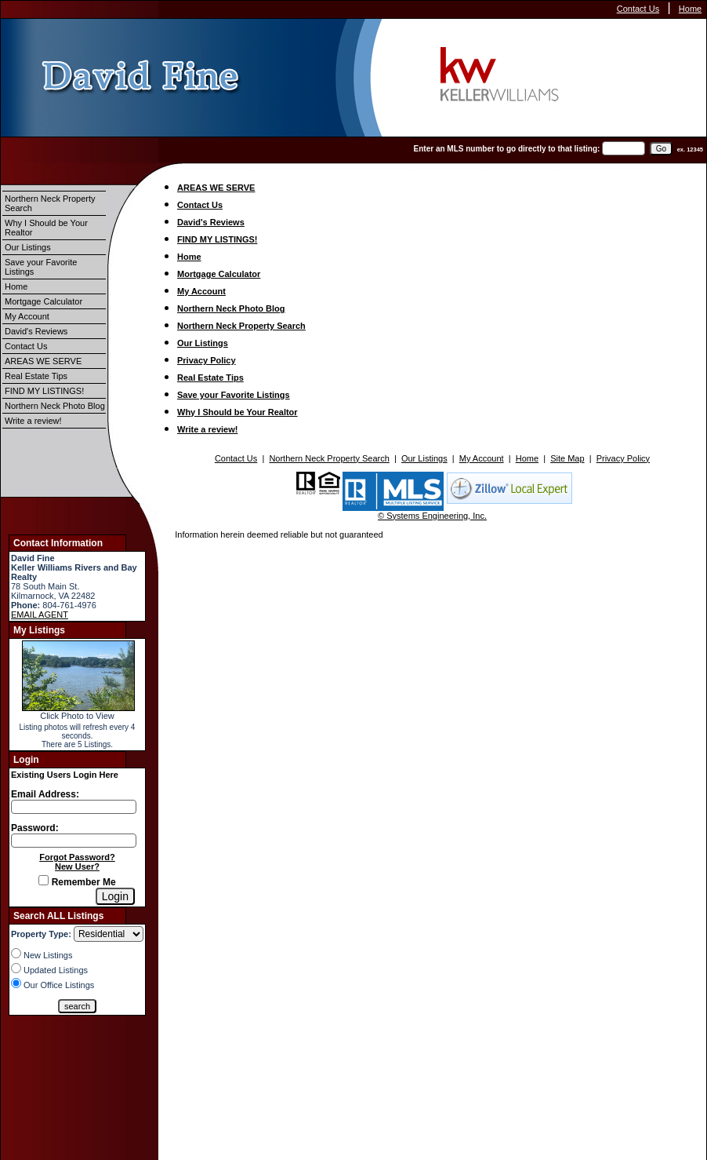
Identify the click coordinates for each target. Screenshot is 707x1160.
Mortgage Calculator (43, 301)
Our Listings (28, 247)
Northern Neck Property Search (50, 203)
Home (690, 8)
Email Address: (45, 794)
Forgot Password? (77, 857)
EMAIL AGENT (39, 614)
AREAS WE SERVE (43, 361)
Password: (35, 828)
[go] (661, 148)
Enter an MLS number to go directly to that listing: (507, 148)
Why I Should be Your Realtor (46, 227)
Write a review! (33, 420)
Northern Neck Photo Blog (55, 405)
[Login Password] (73, 841)
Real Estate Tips (36, 376)
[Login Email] (73, 807)
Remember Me (76, 882)
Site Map (567, 458)
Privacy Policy (206, 360)
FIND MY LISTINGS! (44, 391)
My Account (27, 316)
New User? (77, 866)
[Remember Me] (43, 880)
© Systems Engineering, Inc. (432, 515)
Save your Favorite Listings (41, 266)
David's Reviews (36, 331)
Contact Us (638, 8)
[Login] (115, 896)
